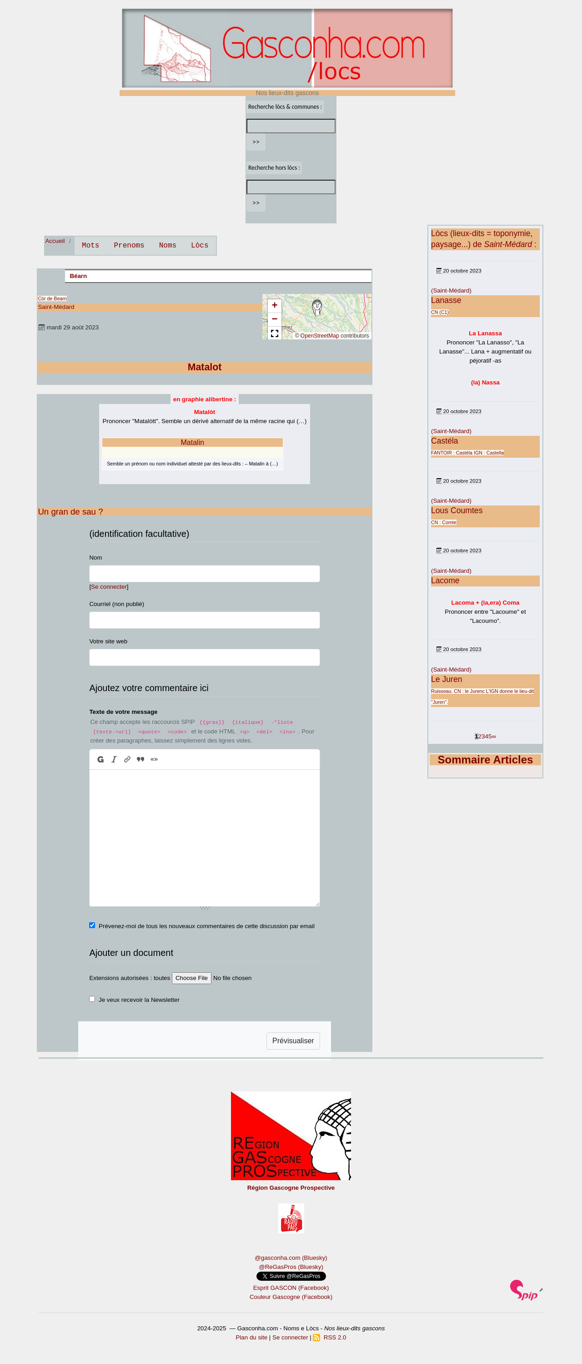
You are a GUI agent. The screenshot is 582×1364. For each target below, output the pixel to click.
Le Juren (446, 679)
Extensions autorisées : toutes (129, 978)
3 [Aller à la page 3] (483, 736)
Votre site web (108, 641)
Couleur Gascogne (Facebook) (291, 1296)
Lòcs (199, 246)
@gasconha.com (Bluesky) (291, 1257)
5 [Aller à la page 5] (490, 736)
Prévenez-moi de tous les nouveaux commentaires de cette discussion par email (207, 926)
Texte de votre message (123, 711)
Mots (90, 246)
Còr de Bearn (52, 298)
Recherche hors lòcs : (274, 168)
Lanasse (446, 300)
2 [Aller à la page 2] (480, 736)
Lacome (445, 580)
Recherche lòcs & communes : (285, 107)
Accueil (55, 240)
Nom (95, 557)
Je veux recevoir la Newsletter (139, 999)
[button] (317, 308)
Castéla (444, 440)
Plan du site (252, 1337)
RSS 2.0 (329, 1337)
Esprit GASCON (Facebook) (291, 1287)
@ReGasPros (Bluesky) (291, 1266)
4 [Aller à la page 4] (486, 736)
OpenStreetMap (320, 336)
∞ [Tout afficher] (494, 736)
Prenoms (129, 246)
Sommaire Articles (485, 759)
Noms (167, 246)
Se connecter (109, 586)
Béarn (78, 276)
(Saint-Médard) (451, 290)
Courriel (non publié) (116, 604)
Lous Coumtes (456, 510)
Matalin (193, 442)
